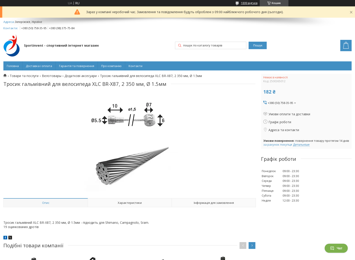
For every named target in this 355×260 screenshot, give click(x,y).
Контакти (135, 66)
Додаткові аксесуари (81, 76)
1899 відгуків (249, 3)
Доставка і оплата (39, 66)
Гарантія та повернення (76, 66)
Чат (336, 248)
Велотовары (51, 76)
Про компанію (111, 66)
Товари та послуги (24, 76)
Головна (13, 66)
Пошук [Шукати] (257, 45)
